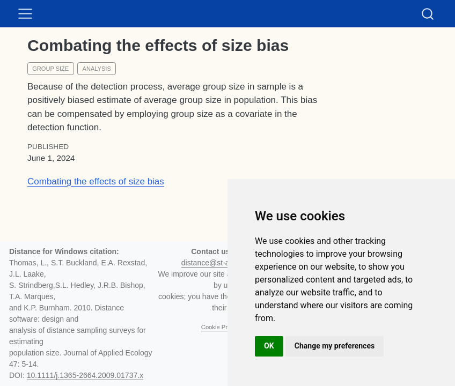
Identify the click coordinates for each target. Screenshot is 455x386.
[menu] (25, 14)
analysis (97, 68)
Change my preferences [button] (335, 346)
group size (50, 68)
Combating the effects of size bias (95, 181)
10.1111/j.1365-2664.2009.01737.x (85, 375)
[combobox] (428, 13)
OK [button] (269, 346)
